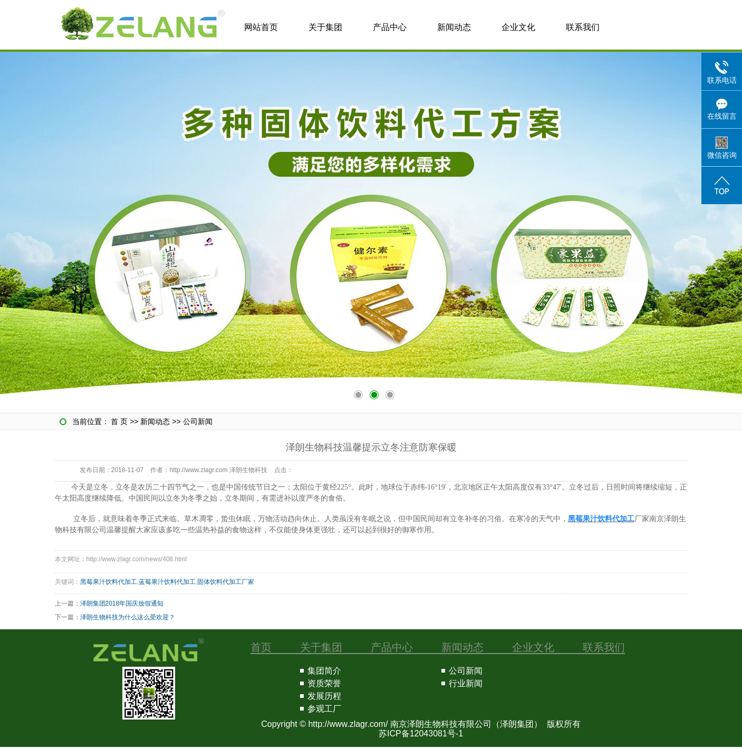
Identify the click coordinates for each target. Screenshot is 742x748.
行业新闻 (466, 683)
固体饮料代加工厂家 (225, 582)
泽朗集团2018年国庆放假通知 (122, 603)
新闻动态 (454, 27)
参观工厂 (324, 708)
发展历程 (324, 696)
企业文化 (518, 27)
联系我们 (583, 27)
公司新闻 (198, 421)
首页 (261, 647)
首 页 (119, 421)
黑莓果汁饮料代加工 (108, 582)
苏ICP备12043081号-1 (421, 733)
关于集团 (325, 27)
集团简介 (324, 670)
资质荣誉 (324, 683)
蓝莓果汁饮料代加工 (167, 582)
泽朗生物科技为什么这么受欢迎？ (127, 617)
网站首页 (261, 27)
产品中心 (390, 27)
